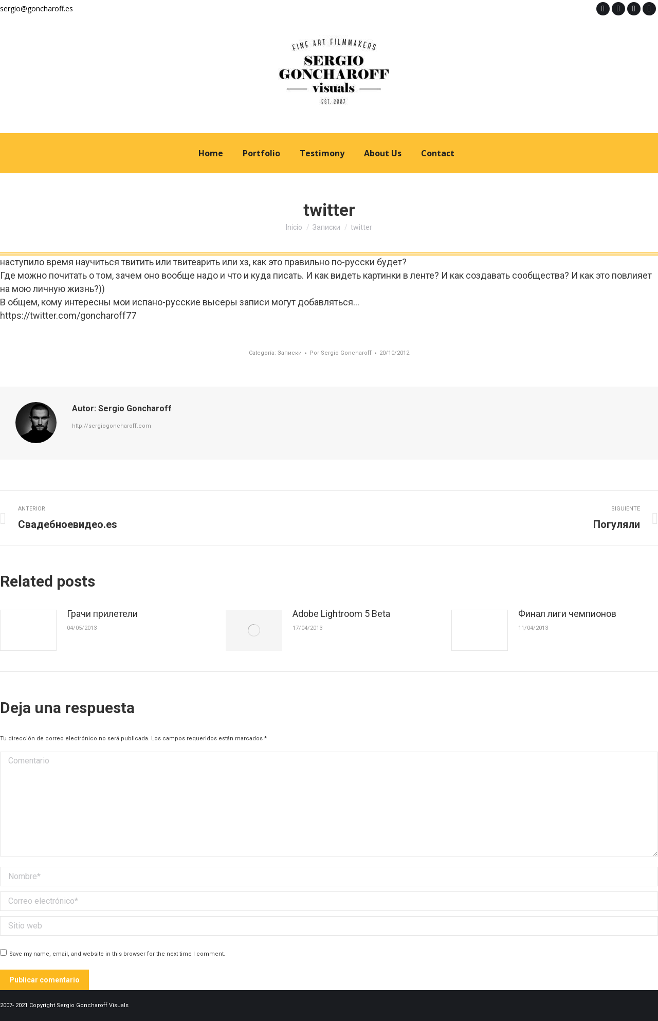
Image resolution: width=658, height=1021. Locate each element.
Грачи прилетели (102, 613)
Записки (290, 353)
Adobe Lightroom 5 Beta (341, 613)
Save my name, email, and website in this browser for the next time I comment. (117, 954)
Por (340, 353)
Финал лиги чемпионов (567, 613)
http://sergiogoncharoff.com (111, 426)
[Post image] (28, 630)
